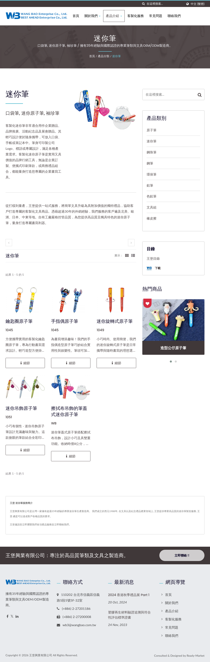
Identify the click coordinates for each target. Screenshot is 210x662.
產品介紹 (115, 16)
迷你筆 (116, 56)
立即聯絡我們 (61, 524)
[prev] (9, 242)
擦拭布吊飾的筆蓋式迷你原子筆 (69, 411)
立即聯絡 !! (182, 555)
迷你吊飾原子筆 (21, 408)
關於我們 (94, 16)
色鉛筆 (151, 196)
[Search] (165, 4)
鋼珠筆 (151, 152)
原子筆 (151, 130)
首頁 (77, 16)
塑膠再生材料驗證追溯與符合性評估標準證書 (129, 615)
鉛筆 (150, 185)
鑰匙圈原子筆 (19, 321)
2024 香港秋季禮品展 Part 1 (129, 595)
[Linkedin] (17, 616)
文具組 (151, 207)
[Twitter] (12, 616)
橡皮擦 (151, 218)
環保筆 (151, 174)
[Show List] (133, 255)
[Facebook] (7, 616)
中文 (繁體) (197, 4)
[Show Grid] (127, 255)
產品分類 (103, 56)
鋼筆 (150, 163)
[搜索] (143, 4)
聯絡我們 (174, 16)
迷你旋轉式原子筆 (115, 321)
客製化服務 (136, 16)
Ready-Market (195, 655)
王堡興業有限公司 (40, 655)
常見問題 (156, 16)
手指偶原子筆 (64, 321)
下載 (154, 268)
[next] (131, 242)
